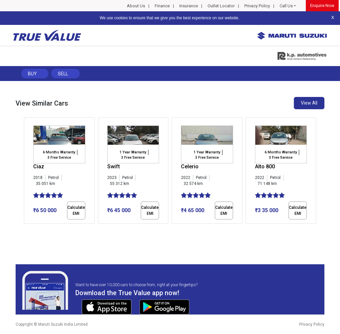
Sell (63, 73)
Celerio (190, 166)
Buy (32, 73)
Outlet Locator (221, 5)
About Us (136, 5)
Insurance (188, 5)
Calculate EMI (76, 210)
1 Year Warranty (133, 152)
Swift (113, 166)
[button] (26, 229)
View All (309, 103)
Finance (162, 5)
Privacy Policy (257, 5)
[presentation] (27, 172)
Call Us (286, 5)
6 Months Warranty (59, 152)
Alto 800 (265, 166)
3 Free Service (59, 157)
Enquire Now (322, 5)
